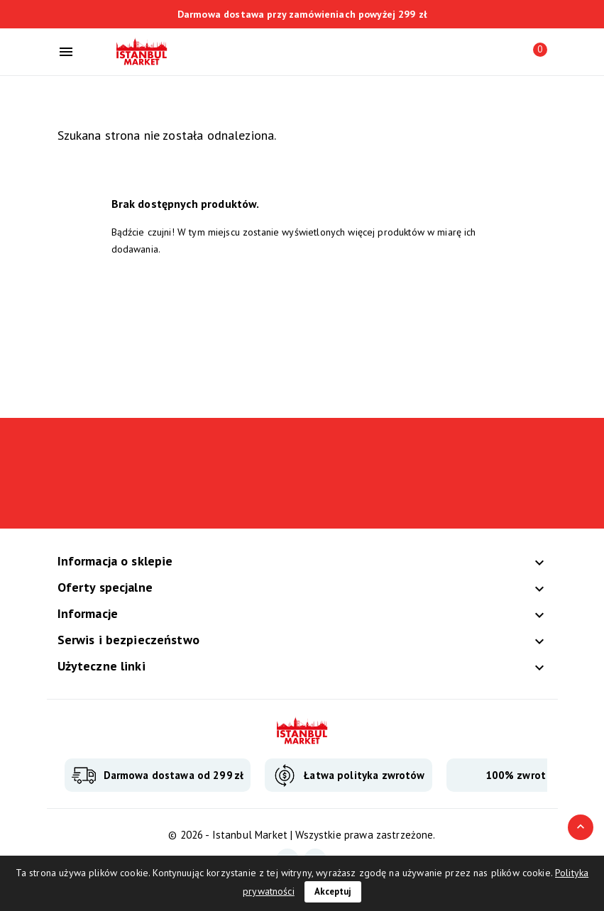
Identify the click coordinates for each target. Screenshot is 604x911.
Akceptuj (332, 891)
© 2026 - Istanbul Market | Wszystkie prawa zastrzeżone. (301, 834)
